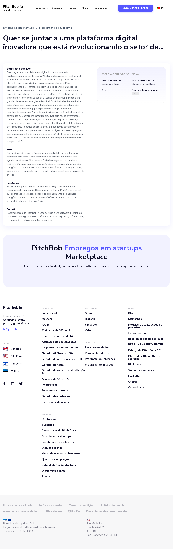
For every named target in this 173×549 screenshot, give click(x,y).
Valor (88, 330)
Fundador (91, 324)
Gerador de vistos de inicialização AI (63, 372)
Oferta (132, 381)
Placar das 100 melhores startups (144, 357)
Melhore (47, 318)
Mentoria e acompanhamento (61, 453)
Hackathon (135, 376)
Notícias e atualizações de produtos (145, 326)
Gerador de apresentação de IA (62, 359)
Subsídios (48, 424)
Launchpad (135, 318)
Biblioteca (134, 364)
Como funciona (137, 333)
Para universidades (97, 347)
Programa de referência (100, 359)
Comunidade (136, 387)
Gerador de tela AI (54, 364)
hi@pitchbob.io (13, 329)
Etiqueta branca (52, 447)
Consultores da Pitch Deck (59, 430)
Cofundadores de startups (59, 465)
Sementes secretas (141, 370)
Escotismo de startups (56, 436)
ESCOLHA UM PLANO (135, 8)
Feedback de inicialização (58, 442)
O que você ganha (53, 470)
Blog (131, 313)
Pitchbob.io (12, 307)
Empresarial (49, 313)
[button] (41, 8)
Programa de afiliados (99, 364)
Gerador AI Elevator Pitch (58, 353)
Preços (72, 8)
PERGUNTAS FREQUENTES (145, 344)
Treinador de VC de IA (56, 330)
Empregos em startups (18, 28)
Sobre (89, 313)
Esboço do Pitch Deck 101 (145, 350)
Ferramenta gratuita (55, 390)
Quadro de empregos (55, 459)
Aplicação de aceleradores (59, 341)
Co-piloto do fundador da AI (60, 347)
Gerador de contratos (56, 396)
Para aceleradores (97, 353)
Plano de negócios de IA (57, 336)
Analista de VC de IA (55, 379)
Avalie (46, 324)
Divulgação (49, 419)
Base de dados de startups (145, 338)
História (90, 318)
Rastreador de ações (55, 402)
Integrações (49, 384)
